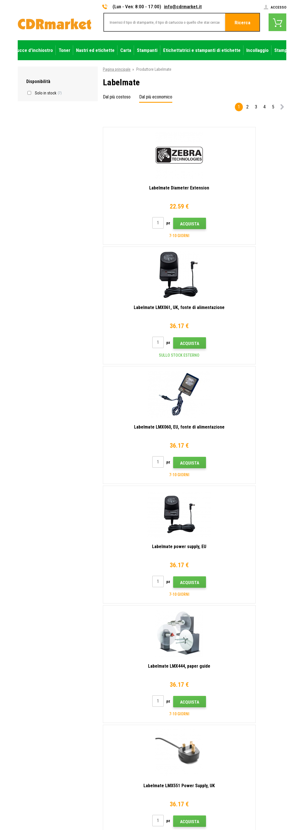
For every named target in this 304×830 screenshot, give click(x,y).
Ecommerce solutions (246, 806)
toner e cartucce (183, 822)
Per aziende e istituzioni (107, 758)
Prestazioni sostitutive (106, 775)
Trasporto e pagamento (106, 708)
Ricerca (242, 22)
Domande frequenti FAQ (106, 725)
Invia (251, 654)
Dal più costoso (117, 97)
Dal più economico (155, 97)
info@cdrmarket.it (183, 6)
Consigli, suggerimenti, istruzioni (114, 699)
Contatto (95, 691)
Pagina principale (117, 69)
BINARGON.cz (275, 806)
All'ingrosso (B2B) (102, 716)
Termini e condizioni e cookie (111, 741)
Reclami (93, 733)
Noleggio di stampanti (105, 767)
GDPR (92, 750)
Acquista (132, 234)
